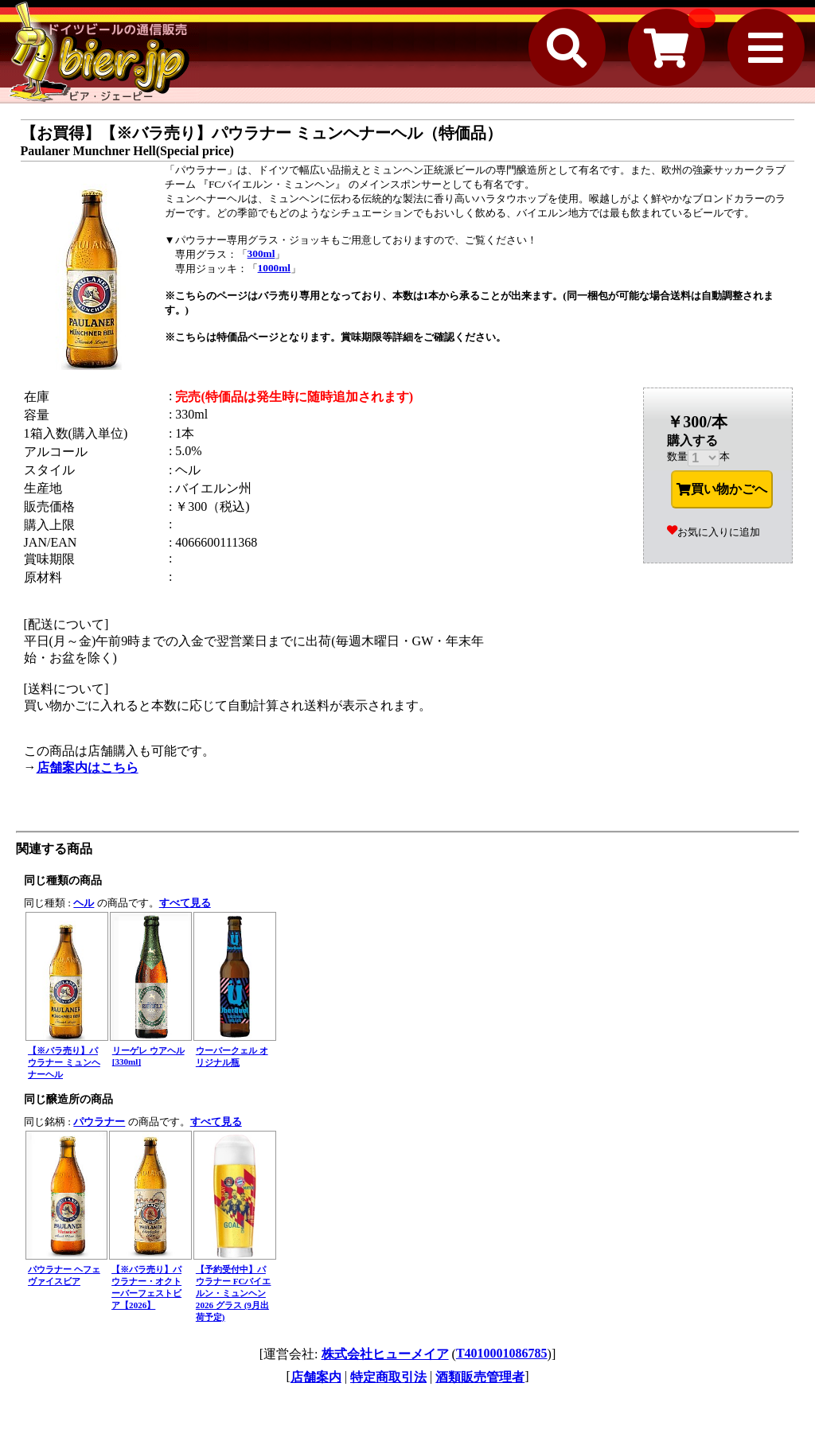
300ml (261, 253)
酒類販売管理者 (479, 1377)
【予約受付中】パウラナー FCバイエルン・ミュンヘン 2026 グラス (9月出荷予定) (233, 1293)
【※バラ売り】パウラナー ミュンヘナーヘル (64, 1062)
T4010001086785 (502, 1353)
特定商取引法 (388, 1377)
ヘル (83, 903)
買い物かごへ (722, 489)
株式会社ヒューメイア (385, 1354)
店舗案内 (316, 1377)
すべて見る (185, 903)
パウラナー (99, 1122)
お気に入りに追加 (713, 532)
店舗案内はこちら (87, 767)
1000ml (274, 268)
